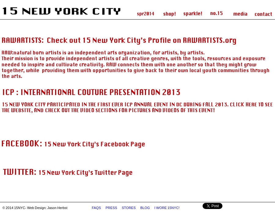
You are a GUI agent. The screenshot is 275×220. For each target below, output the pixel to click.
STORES (129, 208)
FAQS (97, 208)
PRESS (111, 208)
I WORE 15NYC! (167, 208)
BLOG (145, 208)
